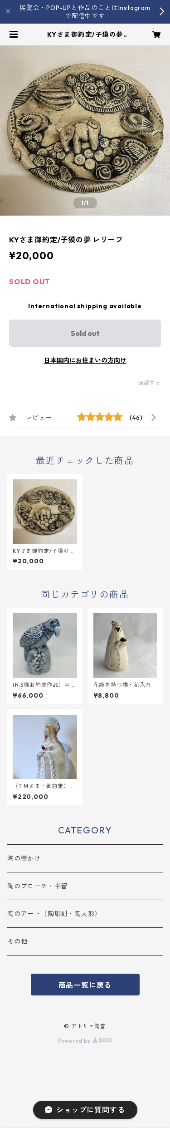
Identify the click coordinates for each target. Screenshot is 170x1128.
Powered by (85, 1040)
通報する (149, 382)
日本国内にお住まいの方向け (85, 360)
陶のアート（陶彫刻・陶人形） (54, 914)
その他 (17, 941)
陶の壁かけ (24, 858)
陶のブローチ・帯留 (37, 886)
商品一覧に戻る (85, 985)
